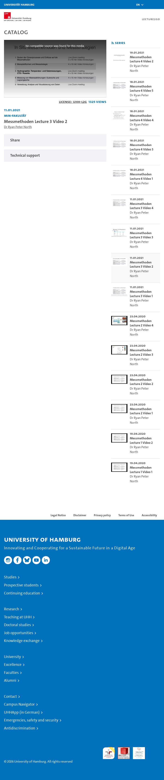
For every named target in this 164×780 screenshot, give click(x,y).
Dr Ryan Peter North (18, 127)
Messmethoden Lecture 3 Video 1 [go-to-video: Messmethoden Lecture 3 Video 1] (141, 293)
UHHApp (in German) (22, 712)
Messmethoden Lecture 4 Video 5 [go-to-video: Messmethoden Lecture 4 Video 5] (141, 88)
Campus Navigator (19, 704)
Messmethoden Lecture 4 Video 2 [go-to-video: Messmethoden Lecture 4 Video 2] (141, 59)
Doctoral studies (17, 625)
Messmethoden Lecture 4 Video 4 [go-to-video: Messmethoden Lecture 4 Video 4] (142, 118)
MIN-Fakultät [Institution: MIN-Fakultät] (15, 115)
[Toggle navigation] (159, 4)
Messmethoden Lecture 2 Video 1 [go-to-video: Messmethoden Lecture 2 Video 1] (141, 411)
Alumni (10, 680)
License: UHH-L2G (73, 101)
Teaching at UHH (18, 617)
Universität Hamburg (19, 4)
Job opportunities (18, 633)
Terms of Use (126, 515)
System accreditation (154, 751)
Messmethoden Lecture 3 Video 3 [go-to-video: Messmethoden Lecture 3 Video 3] (141, 235)
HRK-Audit (136, 751)
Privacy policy (102, 515)
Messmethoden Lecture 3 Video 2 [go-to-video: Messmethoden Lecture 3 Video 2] (141, 264)
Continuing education (22, 593)
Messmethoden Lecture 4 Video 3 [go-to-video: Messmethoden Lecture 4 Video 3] (141, 147)
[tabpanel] (55, 140)
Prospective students (21, 585)
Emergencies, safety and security (31, 720)
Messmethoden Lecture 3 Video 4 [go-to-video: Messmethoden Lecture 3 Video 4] (141, 206)
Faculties (11, 672)
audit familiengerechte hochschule (109, 753)
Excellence (13, 664)
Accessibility (149, 515)
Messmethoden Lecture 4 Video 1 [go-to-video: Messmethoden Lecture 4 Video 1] (141, 176)
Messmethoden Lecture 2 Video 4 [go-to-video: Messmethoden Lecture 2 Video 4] (141, 323)
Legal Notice (58, 515)
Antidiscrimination (19, 728)
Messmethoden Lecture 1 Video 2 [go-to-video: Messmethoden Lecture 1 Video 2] (141, 440)
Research (11, 609)
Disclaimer (79, 515)
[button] (138, 4)
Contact (10, 696)
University (12, 656)
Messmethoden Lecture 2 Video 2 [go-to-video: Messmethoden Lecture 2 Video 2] (141, 382)
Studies (10, 577)
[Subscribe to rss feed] (112, 43)
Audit (121, 749)
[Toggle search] (149, 4)
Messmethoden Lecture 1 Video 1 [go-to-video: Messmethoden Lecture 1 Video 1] (141, 469)
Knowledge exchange (22, 640)
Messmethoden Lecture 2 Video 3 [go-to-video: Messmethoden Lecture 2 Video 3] (141, 352)
